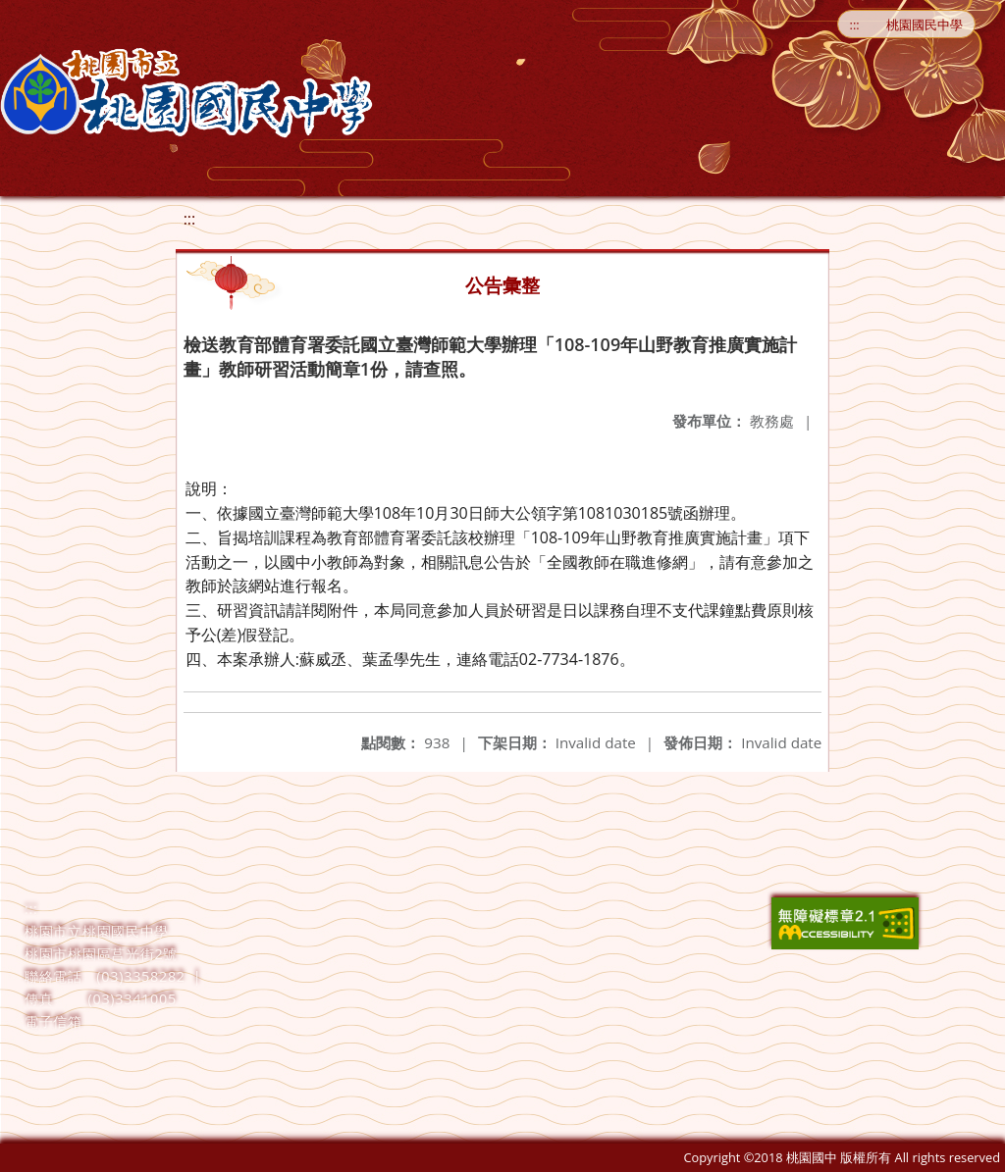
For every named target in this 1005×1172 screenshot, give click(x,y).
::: (855, 24)
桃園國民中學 (924, 24)
